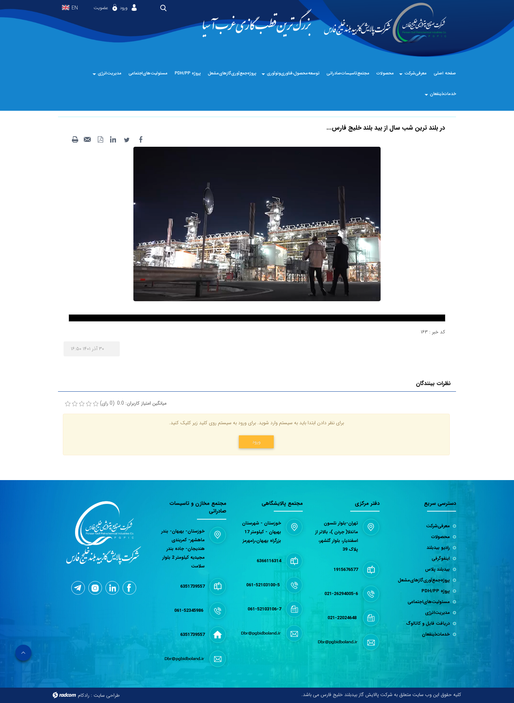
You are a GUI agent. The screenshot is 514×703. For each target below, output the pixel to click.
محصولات (440, 537)
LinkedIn (112, 587)
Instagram (95, 588)
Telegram (77, 588)
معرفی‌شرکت (438, 526)
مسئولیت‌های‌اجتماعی (428, 602)
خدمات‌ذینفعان (436, 634)
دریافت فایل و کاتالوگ (428, 623)
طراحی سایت (107, 695)
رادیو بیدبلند (438, 547)
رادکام (83, 695)
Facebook (129, 588)
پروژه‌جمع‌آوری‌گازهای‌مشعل (424, 580)
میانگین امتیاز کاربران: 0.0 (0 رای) (133, 403)
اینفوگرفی (441, 558)
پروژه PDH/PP (435, 591)
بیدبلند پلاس (437, 569)
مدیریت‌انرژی (437, 612)
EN (75, 8)
